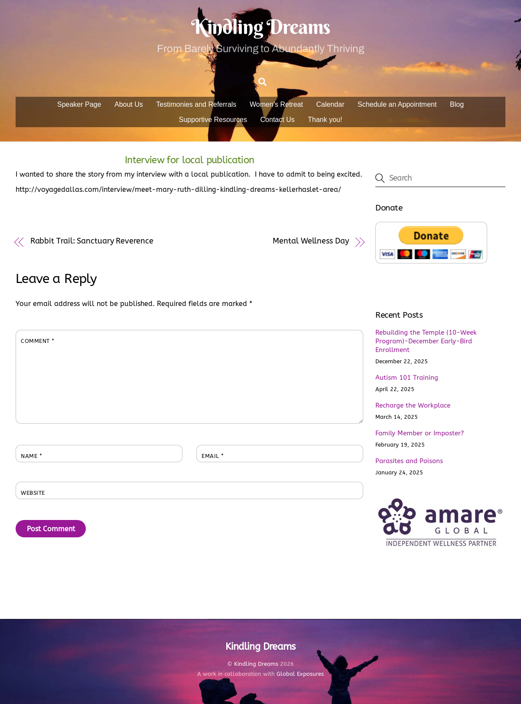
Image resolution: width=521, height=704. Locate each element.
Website (33, 493)
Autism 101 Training (406, 378)
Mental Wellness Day (310, 241)
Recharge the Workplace (412, 405)
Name (31, 456)
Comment (38, 341)
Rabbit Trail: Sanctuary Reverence (91, 241)
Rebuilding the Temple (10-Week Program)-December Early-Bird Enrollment (426, 341)
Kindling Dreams (256, 664)
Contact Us (277, 119)
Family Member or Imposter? (419, 433)
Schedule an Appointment (397, 104)
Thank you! (325, 119)
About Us (128, 104)
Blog (457, 104)
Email (213, 456)
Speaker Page (79, 104)
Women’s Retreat (276, 104)
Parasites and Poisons (409, 461)
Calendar (330, 104)
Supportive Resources (213, 119)
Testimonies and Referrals (196, 104)
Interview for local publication (189, 160)
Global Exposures (300, 674)
